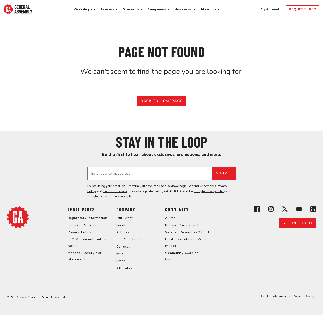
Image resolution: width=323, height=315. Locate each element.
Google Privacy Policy (209, 191)
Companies (157, 9)
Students (131, 9)
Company (125, 209)
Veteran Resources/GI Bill (187, 232)
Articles (123, 232)
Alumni (171, 218)
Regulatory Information (87, 218)
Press (121, 261)
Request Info (302, 9)
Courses (107, 9)
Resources (183, 9)
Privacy (309, 296)
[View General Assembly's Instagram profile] (271, 209)
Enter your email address (112, 173)
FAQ (119, 254)
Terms (297, 296)
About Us (208, 9)
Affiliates (124, 268)
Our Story (124, 218)
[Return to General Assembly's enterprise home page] (18, 9)
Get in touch (297, 223)
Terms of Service (115, 191)
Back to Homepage (161, 101)
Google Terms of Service (105, 196)
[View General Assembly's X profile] (285, 209)
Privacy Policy (80, 232)
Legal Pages (81, 209)
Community (177, 209)
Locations (124, 225)
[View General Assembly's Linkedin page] (313, 209)
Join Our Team (128, 239)
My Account (271, 9)
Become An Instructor (183, 225)
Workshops (83, 9)
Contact (123, 247)
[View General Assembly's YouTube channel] (299, 209)
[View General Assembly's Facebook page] (257, 209)
